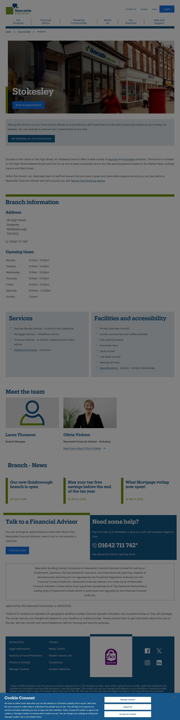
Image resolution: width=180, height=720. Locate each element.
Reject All (128, 707)
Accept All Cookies (127, 714)
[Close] (174, 697)
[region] (90, 706)
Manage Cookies (128, 700)
